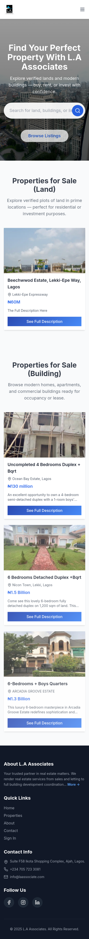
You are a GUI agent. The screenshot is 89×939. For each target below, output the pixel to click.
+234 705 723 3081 (25, 869)
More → (73, 784)
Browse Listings (44, 136)
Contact (11, 830)
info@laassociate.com (27, 877)
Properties (13, 815)
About (9, 823)
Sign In (10, 838)
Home (9, 808)
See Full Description (44, 322)
